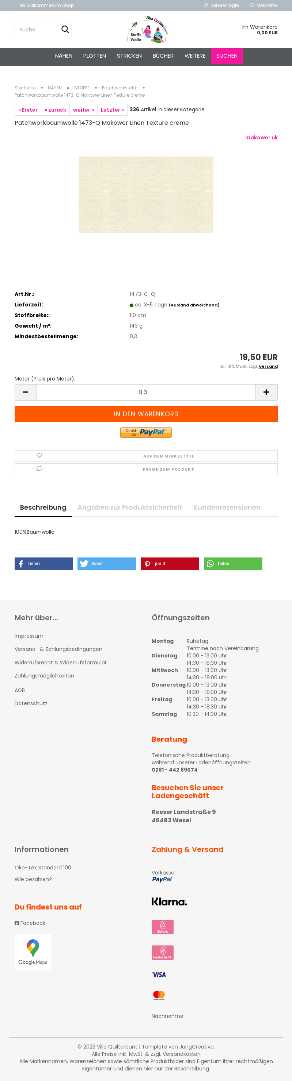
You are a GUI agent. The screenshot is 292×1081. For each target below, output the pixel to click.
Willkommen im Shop (47, 5)
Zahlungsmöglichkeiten (44, 675)
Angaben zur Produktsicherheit (129, 507)
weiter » (83, 109)
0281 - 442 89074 (175, 769)
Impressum (29, 636)
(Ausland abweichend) (194, 305)
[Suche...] (65, 29)
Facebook (30, 923)
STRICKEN (129, 55)
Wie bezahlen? (33, 879)
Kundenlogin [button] (221, 5)
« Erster (28, 109)
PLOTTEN (94, 55)
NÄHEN (63, 55)
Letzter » (112, 109)
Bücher (163, 55)
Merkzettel (264, 5)
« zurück (55, 109)
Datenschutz (31, 703)
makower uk (261, 137)
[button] (44, 563)
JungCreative (196, 1046)
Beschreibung (43, 507)
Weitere (195, 55)
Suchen (227, 55)
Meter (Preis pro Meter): (45, 378)
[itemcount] (146, 392)
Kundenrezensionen (227, 507)
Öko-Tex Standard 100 (43, 867)
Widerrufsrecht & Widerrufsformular (61, 662)
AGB (20, 690)
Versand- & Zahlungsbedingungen (58, 649)
